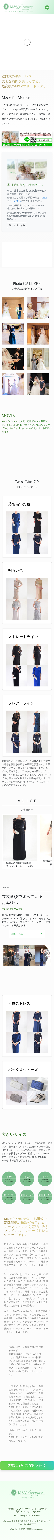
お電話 (17, 201)
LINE (44, 197)
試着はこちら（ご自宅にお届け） (27, 1465)
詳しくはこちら (17, 225)
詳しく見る (27, 934)
